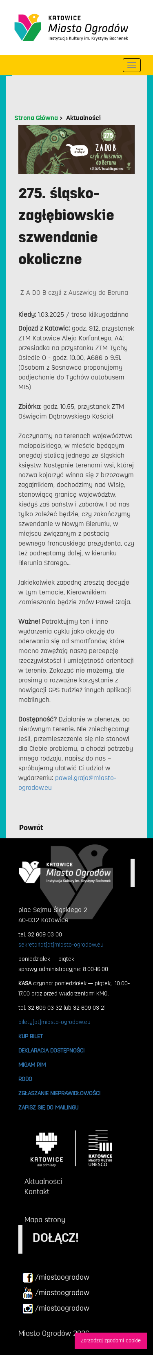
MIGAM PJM (32, 1065)
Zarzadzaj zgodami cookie (111, 1340)
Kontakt (36, 1191)
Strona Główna (36, 118)
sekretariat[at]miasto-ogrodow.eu (61, 944)
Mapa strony (44, 1219)
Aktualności (83, 118)
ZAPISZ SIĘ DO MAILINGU (48, 1107)
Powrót (31, 827)
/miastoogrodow (55, 1277)
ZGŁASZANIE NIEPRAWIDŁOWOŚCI (59, 1093)
